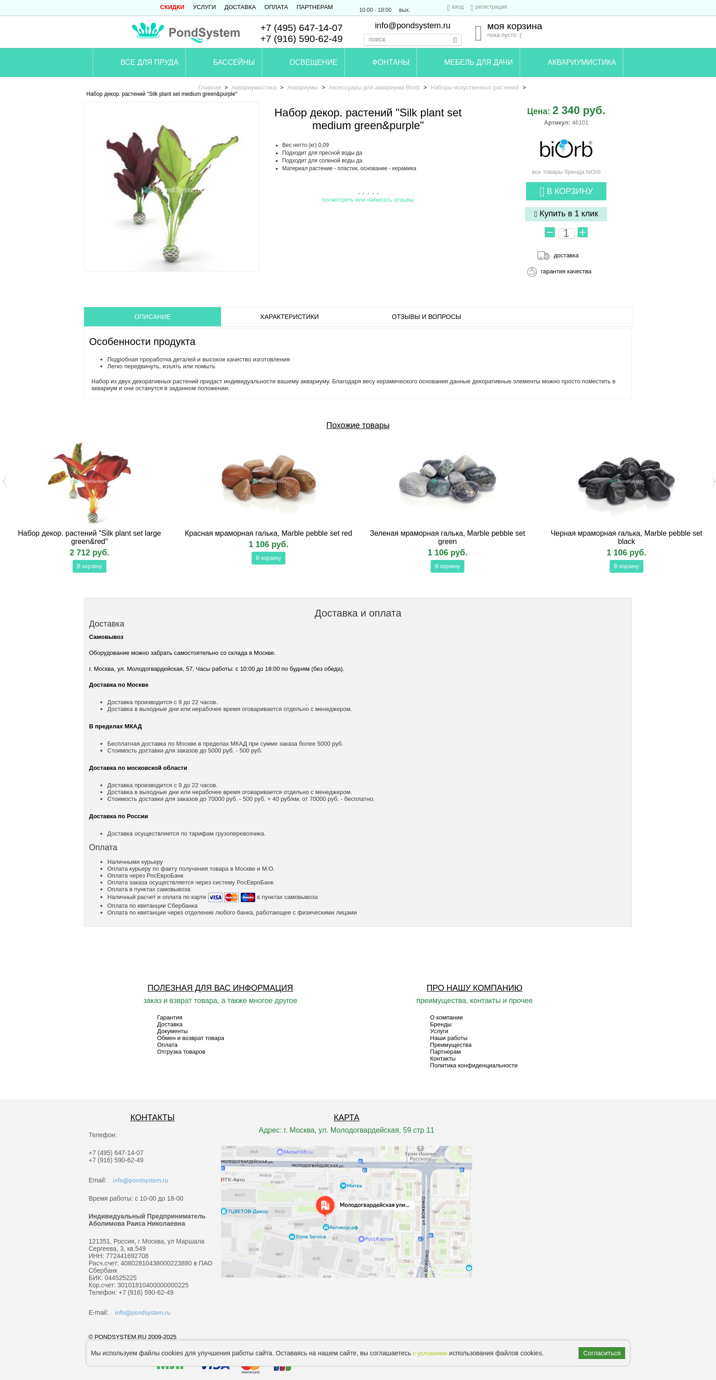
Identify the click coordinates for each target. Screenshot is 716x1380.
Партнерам (315, 7)
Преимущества (451, 1044)
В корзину (566, 191)
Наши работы (449, 1038)
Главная (209, 87)
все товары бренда (566, 168)
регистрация (491, 7)
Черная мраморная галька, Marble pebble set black (626, 537)
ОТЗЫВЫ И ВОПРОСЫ (426, 316)
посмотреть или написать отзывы (368, 199)
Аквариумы (302, 87)
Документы (172, 1031)
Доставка (240, 7)
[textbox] (412, 40)
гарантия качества (566, 271)
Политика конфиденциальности (474, 1065)
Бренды (441, 1024)
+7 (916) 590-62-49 (301, 38)
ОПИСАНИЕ (152, 316)
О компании (446, 1017)
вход (458, 7)
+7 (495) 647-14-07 (301, 27)
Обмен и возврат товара (190, 1038)
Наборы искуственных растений (475, 87)
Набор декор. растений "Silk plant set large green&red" (89, 537)
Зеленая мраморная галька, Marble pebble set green (447, 537)
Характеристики (289, 316)
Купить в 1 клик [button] (566, 214)
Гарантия (169, 1017)
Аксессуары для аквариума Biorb (374, 87)
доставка (566, 255)
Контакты (443, 1058)
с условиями (430, 1353)
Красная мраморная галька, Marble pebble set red (268, 533)
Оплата (276, 7)
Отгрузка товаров (181, 1051)
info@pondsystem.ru (412, 25)
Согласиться (602, 1353)
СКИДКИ (172, 7)
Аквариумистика (254, 87)
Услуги (204, 7)
